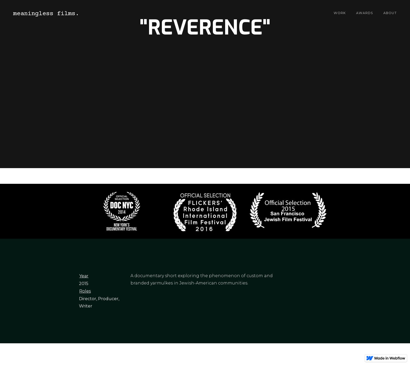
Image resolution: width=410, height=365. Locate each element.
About (390, 13)
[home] (46, 13)
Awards (364, 13)
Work (340, 13)
